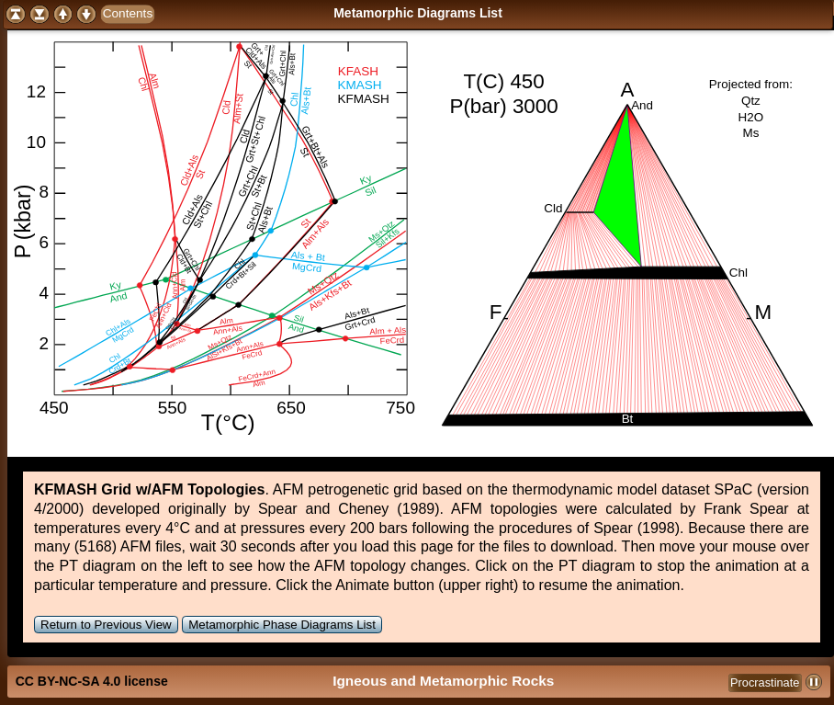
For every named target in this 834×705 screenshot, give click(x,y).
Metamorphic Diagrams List (417, 13)
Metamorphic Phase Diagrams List (282, 624)
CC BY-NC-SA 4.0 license (92, 681)
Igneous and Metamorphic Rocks (443, 680)
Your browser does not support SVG (213, 236)
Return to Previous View (106, 624)
